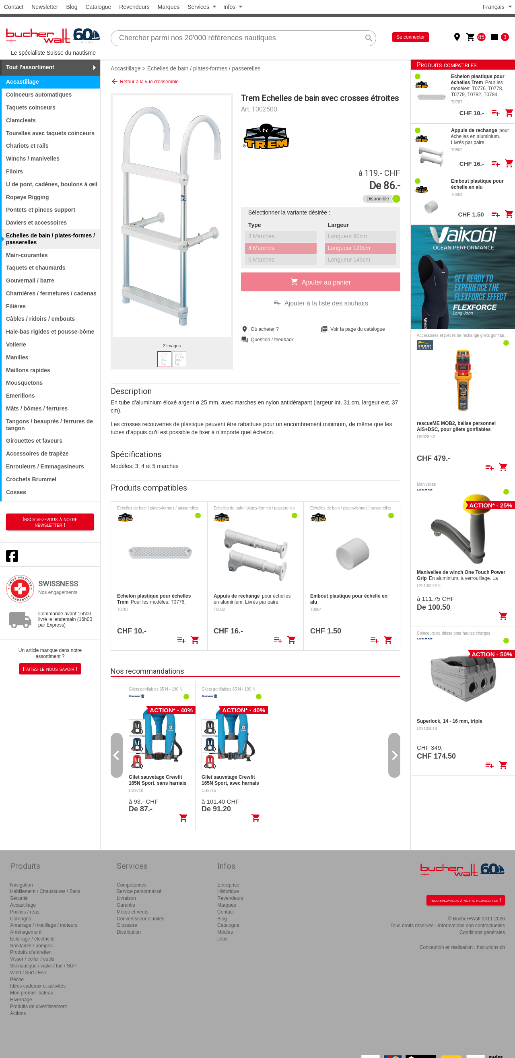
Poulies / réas (24, 912)
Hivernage (21, 999)
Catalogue (98, 7)
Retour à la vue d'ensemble (145, 81)
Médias (225, 932)
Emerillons (20, 395)
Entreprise (228, 885)
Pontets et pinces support (40, 209)
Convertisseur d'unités (140, 919)
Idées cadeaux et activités (38, 986)
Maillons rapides (28, 370)
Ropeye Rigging (27, 197)
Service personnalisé (139, 891)
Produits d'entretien (31, 952)
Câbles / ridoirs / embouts (40, 319)
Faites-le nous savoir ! (50, 669)
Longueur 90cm (347, 236)
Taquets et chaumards (36, 267)
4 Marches (261, 248)
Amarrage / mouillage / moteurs (43, 925)
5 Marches (261, 259)
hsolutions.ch (491, 947)
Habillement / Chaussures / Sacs (45, 891)
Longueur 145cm (349, 259)
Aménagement (25, 932)
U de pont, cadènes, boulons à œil (51, 184)
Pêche (17, 979)
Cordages (20, 919)
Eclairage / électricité (32, 939)
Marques (168, 7)
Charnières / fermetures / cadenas (51, 293)
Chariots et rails (27, 145)
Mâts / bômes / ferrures (37, 408)
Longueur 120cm (349, 248)
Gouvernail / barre (30, 280)
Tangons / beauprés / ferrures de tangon (49, 424)
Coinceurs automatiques (39, 94)
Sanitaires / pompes (31, 946)
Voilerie (16, 344)
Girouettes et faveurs (34, 440)
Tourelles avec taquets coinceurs (50, 133)
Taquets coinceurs (31, 107)
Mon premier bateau (31, 993)
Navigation (21, 885)
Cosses (16, 492)
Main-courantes (26, 255)
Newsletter (44, 7)
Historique (228, 891)
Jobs (222, 939)
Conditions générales (482, 932)
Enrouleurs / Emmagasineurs (45, 466)
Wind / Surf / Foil (28, 973)
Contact (13, 7)
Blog (71, 7)
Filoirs (14, 171)
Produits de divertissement (38, 1006)
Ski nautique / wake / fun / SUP (43, 966)
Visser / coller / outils (32, 959)
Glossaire (127, 925)
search (369, 38)
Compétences (131, 885)
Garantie (126, 905)
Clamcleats (21, 120)
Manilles (17, 357)
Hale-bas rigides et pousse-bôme (50, 331)
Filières (16, 306)
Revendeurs (134, 7)
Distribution (129, 932)
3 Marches (261, 236)
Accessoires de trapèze (37, 453)
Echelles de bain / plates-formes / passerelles (204, 68)
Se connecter (410, 37)
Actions (18, 1013)
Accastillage (126, 68)
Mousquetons (24, 382)
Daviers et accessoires (36, 222)
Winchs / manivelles (33, 158)
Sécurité (19, 898)
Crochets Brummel (31, 479)
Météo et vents (132, 912)
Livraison (126, 898)
